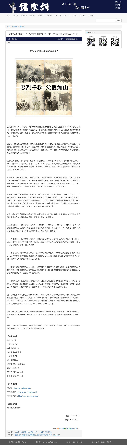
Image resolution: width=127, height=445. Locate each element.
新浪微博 (61, 428)
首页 (8, 15)
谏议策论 (22, 26)
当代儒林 (58, 15)
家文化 (74, 15)
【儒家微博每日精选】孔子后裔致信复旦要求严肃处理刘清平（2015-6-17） (37, 435)
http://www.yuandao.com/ (28, 396)
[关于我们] (118, 5)
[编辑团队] (118, 8)
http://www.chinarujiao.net (26, 392)
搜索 (118, 20)
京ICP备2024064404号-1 (74, 442)
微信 (67, 428)
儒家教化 (41, 15)
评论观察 (49, 15)
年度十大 (66, 15)
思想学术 (15, 15)
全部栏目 (91, 15)
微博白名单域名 (21, 442)
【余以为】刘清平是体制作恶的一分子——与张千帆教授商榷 (32, 432)
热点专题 (32, 15)
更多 (78, 428)
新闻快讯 (24, 15)
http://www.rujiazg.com (22, 388)
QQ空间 (73, 428)
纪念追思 (82, 15)
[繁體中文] (118, 2)
